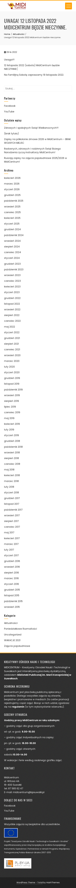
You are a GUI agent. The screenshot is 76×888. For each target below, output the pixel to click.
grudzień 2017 (12, 498)
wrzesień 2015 (12, 607)
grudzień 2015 (12, 589)
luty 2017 (9, 549)
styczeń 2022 (11, 332)
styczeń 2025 (11, 223)
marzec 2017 (11, 544)
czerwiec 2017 (12, 526)
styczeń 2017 (11, 555)
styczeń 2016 (11, 584)
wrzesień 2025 (12, 206)
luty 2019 (9, 429)
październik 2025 (13, 200)
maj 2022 (9, 326)
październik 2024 (14, 235)
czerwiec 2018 (12, 464)
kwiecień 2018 (12, 475)
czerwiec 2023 (12, 281)
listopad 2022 (12, 303)
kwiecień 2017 (12, 538)
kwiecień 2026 (12, 178)
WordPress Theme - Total (29, 882)
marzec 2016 (11, 578)
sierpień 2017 (11, 521)
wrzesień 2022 (12, 309)
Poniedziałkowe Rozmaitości (20, 628)
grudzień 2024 (12, 229)
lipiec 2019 (10, 406)
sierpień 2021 (11, 343)
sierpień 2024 (12, 246)
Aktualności (11, 623)
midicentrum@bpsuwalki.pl (28, 792)
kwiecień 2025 (12, 218)
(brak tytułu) (11, 133)
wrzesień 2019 (12, 395)
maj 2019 (9, 418)
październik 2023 (13, 269)
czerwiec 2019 (12, 412)
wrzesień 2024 (12, 241)
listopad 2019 (11, 383)
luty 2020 (9, 366)
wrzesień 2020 (12, 355)
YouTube (9, 111)
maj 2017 (9, 532)
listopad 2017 (11, 504)
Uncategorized (12, 634)
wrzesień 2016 (12, 566)
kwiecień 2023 (12, 286)
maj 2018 (9, 469)
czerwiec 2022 (12, 321)
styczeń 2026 (12, 189)
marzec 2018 (11, 481)
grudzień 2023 (12, 263)
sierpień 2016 (11, 572)
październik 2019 (13, 389)
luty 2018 (9, 486)
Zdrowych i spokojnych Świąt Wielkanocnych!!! (31, 127)
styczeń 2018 (11, 492)
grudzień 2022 (12, 298)
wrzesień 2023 (12, 275)
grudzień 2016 (12, 561)
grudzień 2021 (12, 338)
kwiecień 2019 (12, 424)
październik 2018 (13, 446)
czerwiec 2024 (12, 252)
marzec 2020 (11, 361)
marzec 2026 (11, 183)
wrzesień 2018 (12, 452)
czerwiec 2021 (12, 349)
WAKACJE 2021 (12, 640)
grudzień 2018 (12, 441)
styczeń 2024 (12, 258)
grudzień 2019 (12, 378)
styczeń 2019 (11, 435)
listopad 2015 (11, 595)
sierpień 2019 (11, 401)
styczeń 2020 (12, 372)
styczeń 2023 (12, 292)
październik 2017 (13, 509)
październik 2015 (13, 601)
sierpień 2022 (11, 315)
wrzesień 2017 (12, 515)
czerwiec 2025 (12, 212)
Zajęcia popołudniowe (17, 646)
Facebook (9, 106)
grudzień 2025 (12, 195)
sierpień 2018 (11, 458)
